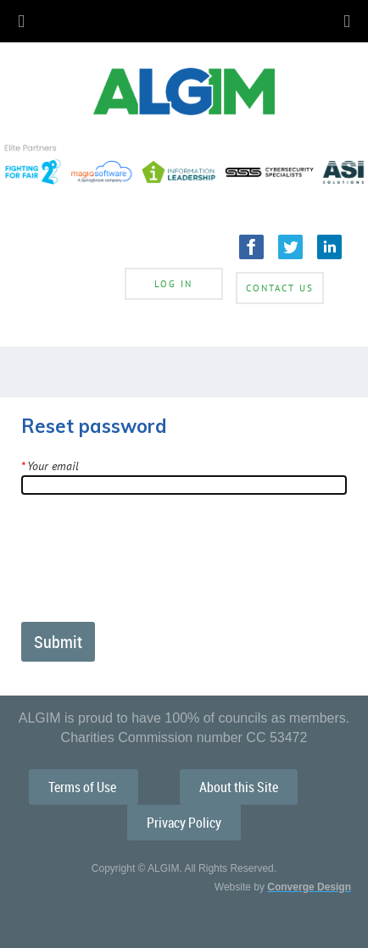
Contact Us (280, 288)
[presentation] (150, 565)
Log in (173, 284)
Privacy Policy (184, 822)
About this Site (238, 787)
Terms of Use (83, 787)
